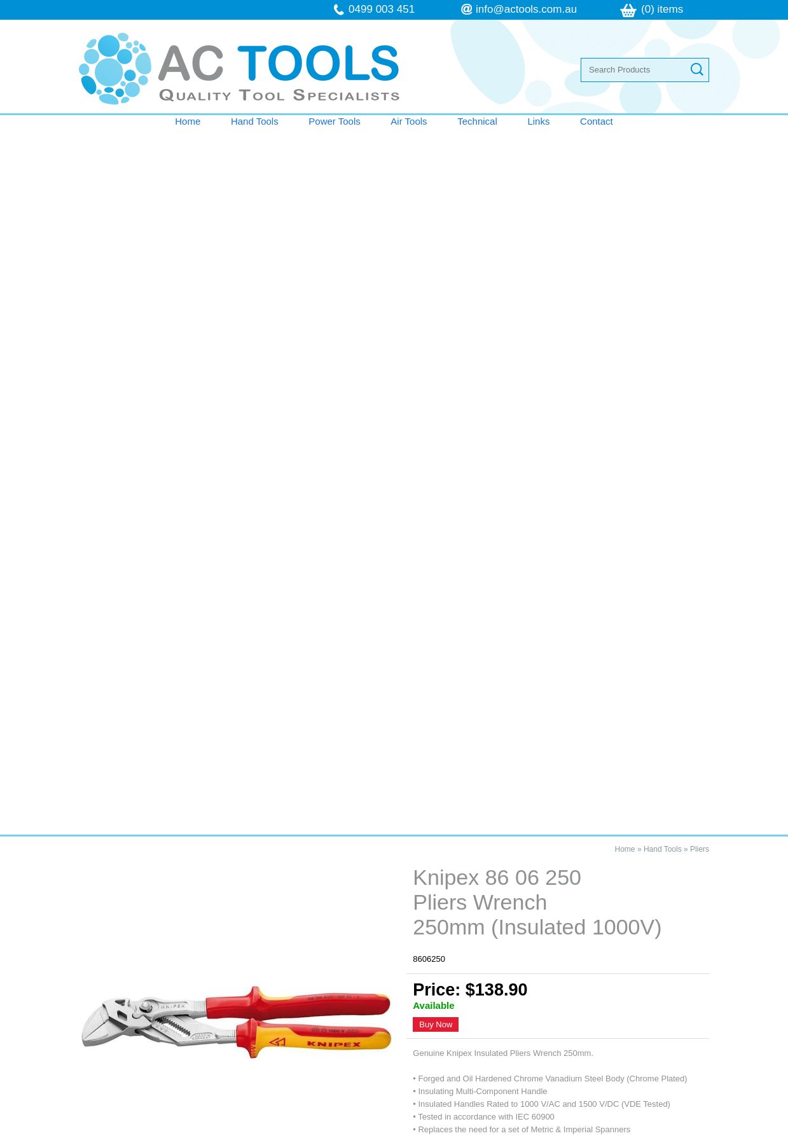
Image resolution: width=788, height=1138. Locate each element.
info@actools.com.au (526, 9)
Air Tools (409, 121)
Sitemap (230, 1131)
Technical (477, 121)
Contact (596, 121)
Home (187, 121)
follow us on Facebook (581, 1032)
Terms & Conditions (147, 1020)
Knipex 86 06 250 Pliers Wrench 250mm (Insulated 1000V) (192, 769)
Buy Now (435, 318)
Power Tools (334, 121)
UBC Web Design (525, 1131)
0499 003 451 (382, 9)
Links (538, 121)
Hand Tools (255, 121)
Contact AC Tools (394, 702)
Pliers (699, 143)
